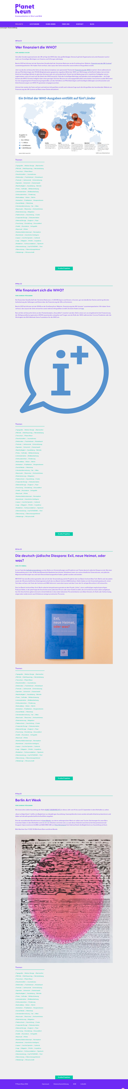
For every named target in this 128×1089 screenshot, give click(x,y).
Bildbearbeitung (33, 191)
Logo (17, 241)
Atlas (37, 206)
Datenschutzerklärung (61, 1084)
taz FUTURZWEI (33, 246)
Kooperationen (38, 200)
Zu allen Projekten (64, 268)
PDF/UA (18, 168)
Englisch (31, 220)
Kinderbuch (39, 177)
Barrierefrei (39, 165)
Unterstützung (37, 180)
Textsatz (18, 180)
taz (32, 206)
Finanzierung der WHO (82, 70)
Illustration (25, 226)
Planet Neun (29, 171)
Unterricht (27, 183)
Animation (19, 200)
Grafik (18, 226)
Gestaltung (28, 223)
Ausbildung (31, 186)
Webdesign (20, 252)
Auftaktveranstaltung (33, 570)
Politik (31, 241)
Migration (31, 212)
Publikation (28, 200)
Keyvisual (19, 229)
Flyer (36, 220)
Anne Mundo (46, 820)
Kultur (28, 197)
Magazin (24, 241)
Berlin (33, 197)
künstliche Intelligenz (32, 235)
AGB (74, 1084)
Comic (38, 215)
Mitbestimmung (34, 189)
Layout (18, 238)
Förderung (32, 194)
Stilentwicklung (21, 246)
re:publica (38, 241)
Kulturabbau (20, 197)
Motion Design (29, 165)
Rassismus (28, 209)
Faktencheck (20, 215)
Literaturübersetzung (23, 206)
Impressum (45, 1084)
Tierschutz (19, 171)
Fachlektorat (29, 177)
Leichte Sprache (27, 238)
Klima (26, 229)
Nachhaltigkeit (21, 186)
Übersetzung (20, 249)
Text (41, 246)
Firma (18, 189)
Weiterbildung (39, 168)
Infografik (34, 226)
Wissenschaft (29, 252)
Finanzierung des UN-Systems (101, 63)
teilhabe (24, 189)
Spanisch (40, 243)
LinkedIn (83, 1084)
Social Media (20, 203)
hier (82, 308)
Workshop (29, 203)
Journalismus (32, 174)
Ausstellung (30, 215)
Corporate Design (21, 217)
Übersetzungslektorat (33, 249)
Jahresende (27, 180)
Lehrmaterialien (21, 191)
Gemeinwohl (36, 183)
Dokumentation (34, 217)
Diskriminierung (21, 212)
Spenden (19, 183)
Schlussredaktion (30, 243)
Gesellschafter (21, 174)
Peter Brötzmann (60, 825)
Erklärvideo (19, 177)
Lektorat (37, 238)
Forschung (19, 223)
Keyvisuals (19, 209)
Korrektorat (19, 235)
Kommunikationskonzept (24, 232)
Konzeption (37, 232)
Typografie (19, 165)
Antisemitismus (38, 209)
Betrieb (39, 186)
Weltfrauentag (27, 168)
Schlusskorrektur (21, 194)
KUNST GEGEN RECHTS (53, 810)
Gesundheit (38, 223)
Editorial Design (21, 220)
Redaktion (19, 243)
